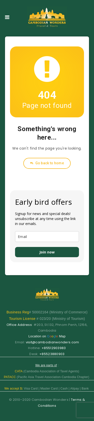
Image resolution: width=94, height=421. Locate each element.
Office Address (19, 324)
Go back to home (47, 163)
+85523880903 (52, 354)
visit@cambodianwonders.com (52, 342)
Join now (47, 252)
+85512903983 (54, 348)
